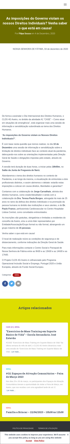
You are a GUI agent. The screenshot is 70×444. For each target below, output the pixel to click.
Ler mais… (15, 352)
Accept (29, 441)
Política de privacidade (23, 428)
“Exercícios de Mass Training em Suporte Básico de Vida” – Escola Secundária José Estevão (31, 335)
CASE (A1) (10, 327)
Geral (17, 275)
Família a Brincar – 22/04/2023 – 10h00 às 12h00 (34, 412)
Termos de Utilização (47, 428)
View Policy (39, 441)
